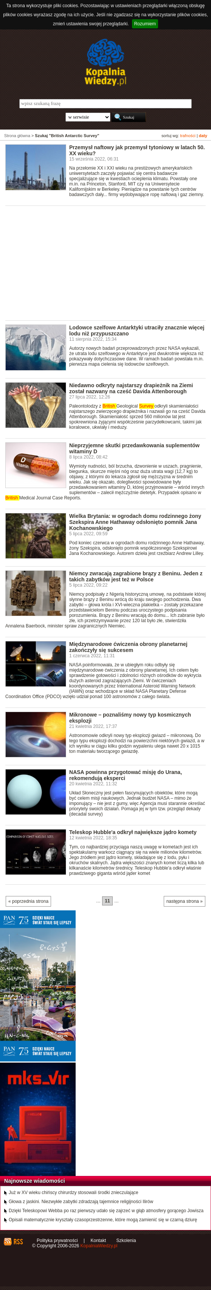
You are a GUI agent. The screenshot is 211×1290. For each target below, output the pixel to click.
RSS (18, 1241)
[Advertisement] (108, 262)
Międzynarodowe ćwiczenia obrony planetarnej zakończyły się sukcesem (128, 647)
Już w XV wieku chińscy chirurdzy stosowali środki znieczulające (73, 1192)
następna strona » (184, 901)
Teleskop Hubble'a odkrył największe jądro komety (133, 832)
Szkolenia (126, 1240)
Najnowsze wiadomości (34, 1181)
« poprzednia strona (28, 901)
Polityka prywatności (57, 1240)
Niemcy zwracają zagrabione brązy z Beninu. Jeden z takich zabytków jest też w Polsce (135, 576)
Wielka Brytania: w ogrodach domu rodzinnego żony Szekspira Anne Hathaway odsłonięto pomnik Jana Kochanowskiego (135, 522)
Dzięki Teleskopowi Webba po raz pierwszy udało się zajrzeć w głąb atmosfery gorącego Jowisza (106, 1210)
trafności (187, 135)
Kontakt (98, 1240)
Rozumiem (145, 23)
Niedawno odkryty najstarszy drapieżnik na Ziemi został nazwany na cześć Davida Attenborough (131, 388)
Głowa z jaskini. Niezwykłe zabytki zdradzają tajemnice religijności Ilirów (81, 1201)
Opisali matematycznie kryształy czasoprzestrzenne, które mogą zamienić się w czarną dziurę (103, 1219)
